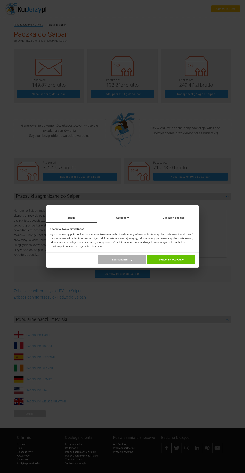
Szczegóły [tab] (122, 217)
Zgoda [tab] (71, 217)
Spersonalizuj (122, 259)
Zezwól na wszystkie (171, 259)
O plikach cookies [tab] (173, 217)
